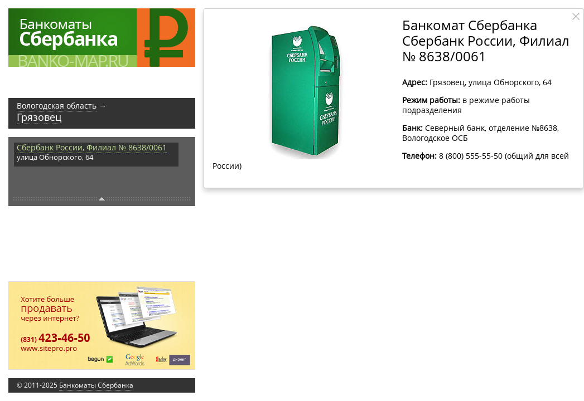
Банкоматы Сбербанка (96, 385)
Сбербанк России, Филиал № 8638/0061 (92, 147)
